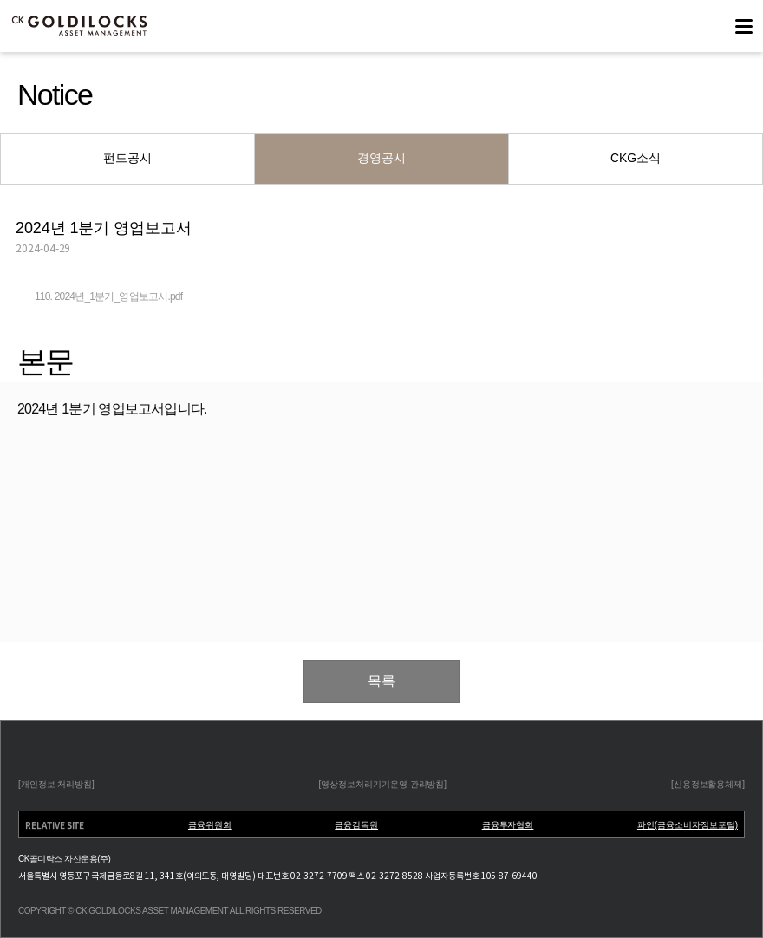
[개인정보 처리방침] (56, 784)
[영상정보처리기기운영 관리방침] (383, 784)
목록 (381, 681)
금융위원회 (210, 825)
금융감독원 (356, 825)
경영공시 (381, 158)
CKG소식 (635, 158)
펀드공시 (127, 158)
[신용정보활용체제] (708, 784)
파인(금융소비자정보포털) (687, 825)
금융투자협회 (508, 825)
